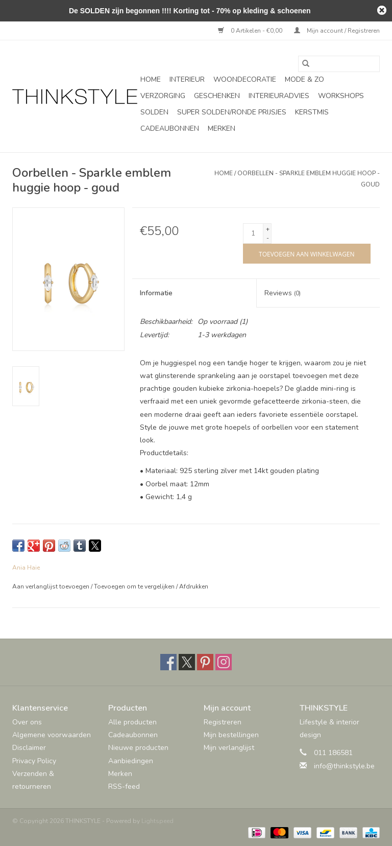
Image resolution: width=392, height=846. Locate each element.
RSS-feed (124, 786)
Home (150, 79)
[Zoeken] (339, 64)
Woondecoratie (244, 79)
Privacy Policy (34, 761)
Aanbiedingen (130, 761)
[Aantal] (253, 233)
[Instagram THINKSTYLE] (223, 662)
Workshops (341, 96)
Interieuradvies (279, 96)
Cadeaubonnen (169, 128)
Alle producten (132, 722)
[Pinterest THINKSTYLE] (205, 662)
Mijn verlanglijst (229, 748)
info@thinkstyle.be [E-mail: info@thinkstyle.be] (344, 766)
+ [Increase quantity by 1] (268, 229)
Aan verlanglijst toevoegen (51, 586)
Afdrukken (193, 586)
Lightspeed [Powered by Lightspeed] (157, 821)
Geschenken (217, 96)
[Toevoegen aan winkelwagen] (306, 254)
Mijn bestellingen (231, 735)
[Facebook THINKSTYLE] (168, 662)
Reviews (282, 293)
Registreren (222, 722)
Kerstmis (312, 112)
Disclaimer (29, 748)
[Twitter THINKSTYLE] (187, 662)
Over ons (27, 722)
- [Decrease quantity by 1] (267, 238)
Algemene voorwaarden (51, 735)
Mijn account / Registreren (337, 31)
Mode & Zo (304, 79)
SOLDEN (154, 112)
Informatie (156, 293)
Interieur (187, 79)
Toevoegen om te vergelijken (135, 586)
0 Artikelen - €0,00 (251, 31)
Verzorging (162, 96)
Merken (221, 128)
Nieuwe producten (138, 748)
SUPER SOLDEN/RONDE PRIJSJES (231, 112)
